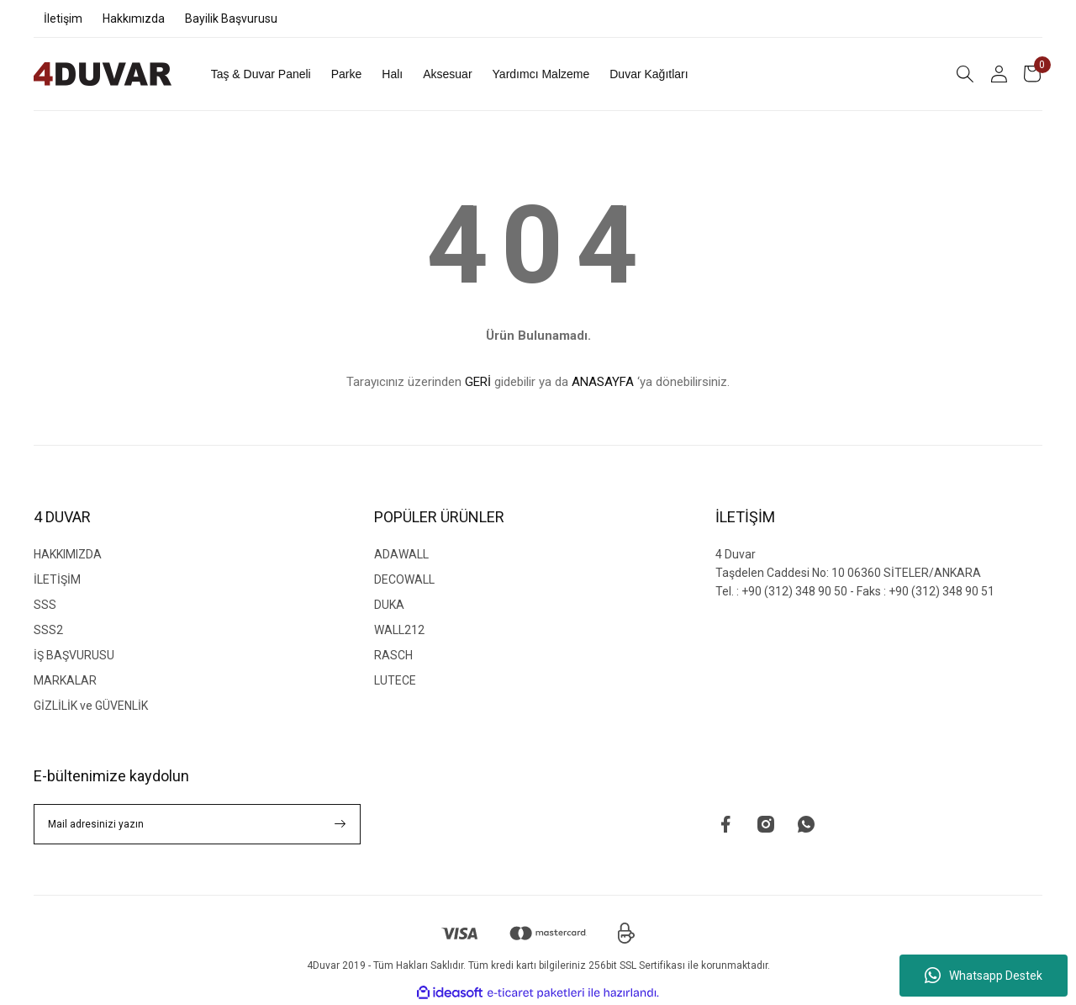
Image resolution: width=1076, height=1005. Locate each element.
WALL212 (399, 630)
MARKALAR (65, 680)
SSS (45, 604)
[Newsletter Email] (197, 824)
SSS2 (48, 630)
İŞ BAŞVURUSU (74, 655)
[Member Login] (999, 74)
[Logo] (102, 74)
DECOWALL (404, 579)
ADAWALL (401, 554)
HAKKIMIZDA (68, 554)
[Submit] (340, 824)
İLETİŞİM (57, 579)
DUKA (389, 604)
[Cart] (1032, 74)
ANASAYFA (603, 381)
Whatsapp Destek (983, 975)
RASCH (393, 655)
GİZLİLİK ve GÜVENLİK (91, 705)
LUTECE (395, 680)
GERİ (478, 381)
